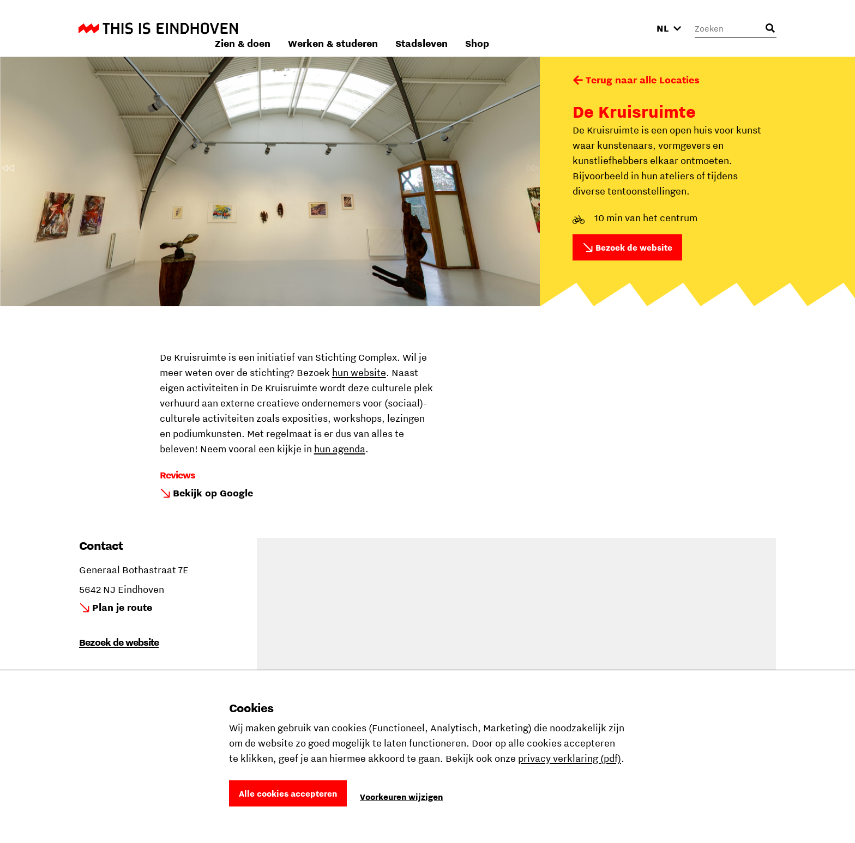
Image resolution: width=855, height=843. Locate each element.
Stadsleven (567, 28)
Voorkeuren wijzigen (401, 796)
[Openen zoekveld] (770, 28)
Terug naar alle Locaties (643, 80)
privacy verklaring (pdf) (569, 758)
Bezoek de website (633, 247)
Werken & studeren (478, 28)
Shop (623, 28)
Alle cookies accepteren (288, 793)
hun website (359, 372)
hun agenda (339, 448)
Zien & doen (388, 28)
